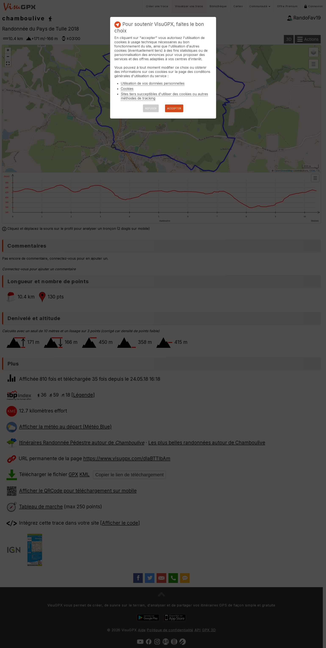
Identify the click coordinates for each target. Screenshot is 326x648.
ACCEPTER (174, 108)
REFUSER (151, 108)
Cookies (127, 88)
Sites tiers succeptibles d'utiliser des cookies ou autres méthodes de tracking (164, 96)
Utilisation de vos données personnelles (153, 83)
